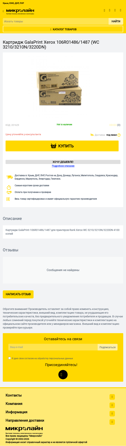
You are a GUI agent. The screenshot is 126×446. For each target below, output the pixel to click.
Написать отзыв (18, 294)
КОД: (8, 125)
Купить (66, 146)
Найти (116, 21)
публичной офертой (76, 442)
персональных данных (61, 358)
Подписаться (108, 347)
